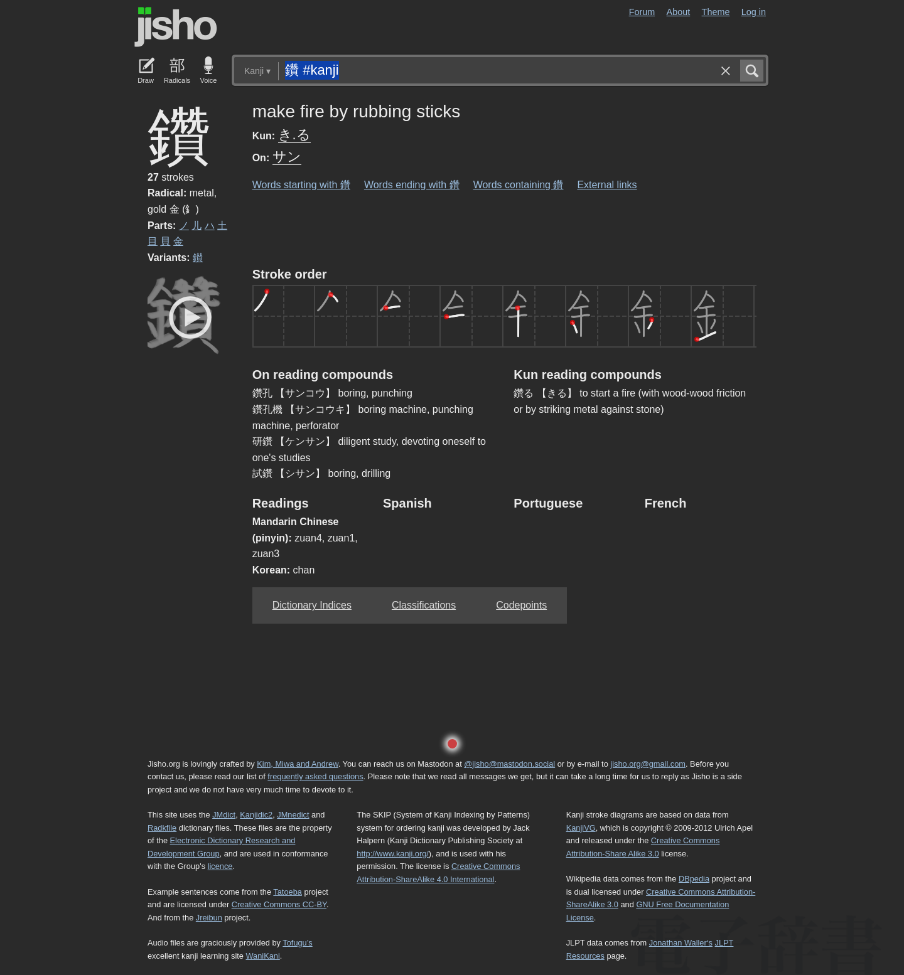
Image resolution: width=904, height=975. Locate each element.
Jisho (175, 27)
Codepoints (521, 605)
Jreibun (209, 917)
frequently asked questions (315, 776)
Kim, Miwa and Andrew (297, 764)
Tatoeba (287, 892)
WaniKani (263, 956)
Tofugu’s (297, 942)
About (679, 12)
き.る (294, 134)
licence (220, 866)
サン (286, 156)
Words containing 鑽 (518, 184)
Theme (716, 12)
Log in (753, 12)
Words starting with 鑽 (301, 184)
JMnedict (293, 814)
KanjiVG (581, 828)
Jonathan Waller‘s (681, 942)
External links (607, 184)
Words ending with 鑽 (412, 184)
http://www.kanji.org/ (393, 853)
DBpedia (694, 878)
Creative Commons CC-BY (279, 904)
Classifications (424, 605)
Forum (642, 12)
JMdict (223, 814)
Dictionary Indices (312, 605)
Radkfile (162, 828)
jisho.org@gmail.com (648, 764)
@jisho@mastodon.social (509, 764)
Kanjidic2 (256, 814)
